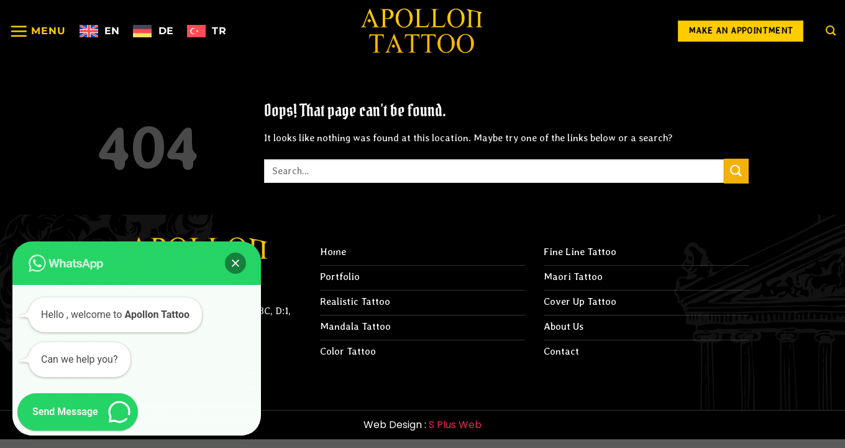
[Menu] (37, 31)
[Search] (831, 31)
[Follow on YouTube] (649, 31)
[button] (235, 263)
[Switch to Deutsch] (153, 31)
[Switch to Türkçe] (206, 31)
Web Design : (422, 425)
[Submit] (736, 171)
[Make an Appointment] (740, 31)
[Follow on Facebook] (614, 31)
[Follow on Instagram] (579, 31)
